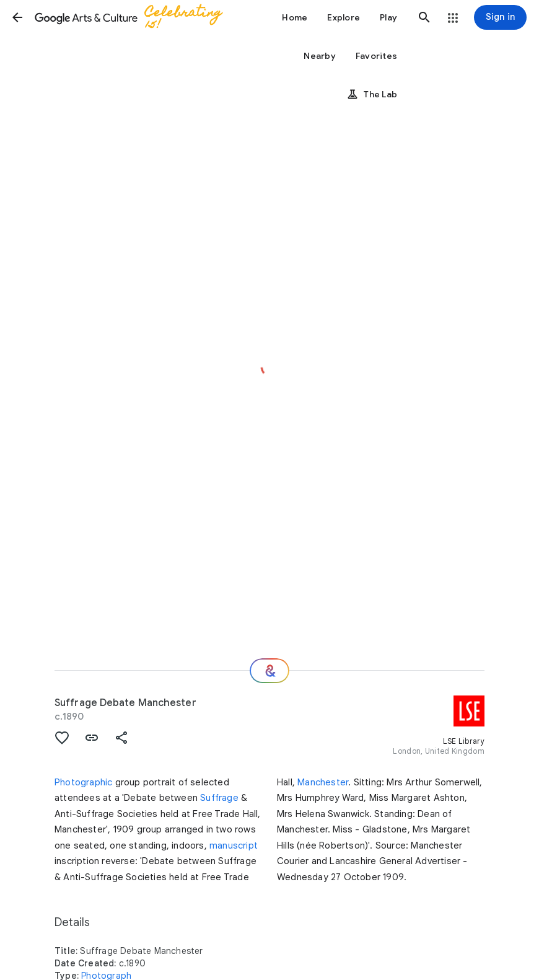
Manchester (322, 782)
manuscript (233, 845)
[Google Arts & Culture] (134, 17)
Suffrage (219, 797)
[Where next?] (269, 670)
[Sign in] (500, 17)
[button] (17, 17)
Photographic (83, 782)
